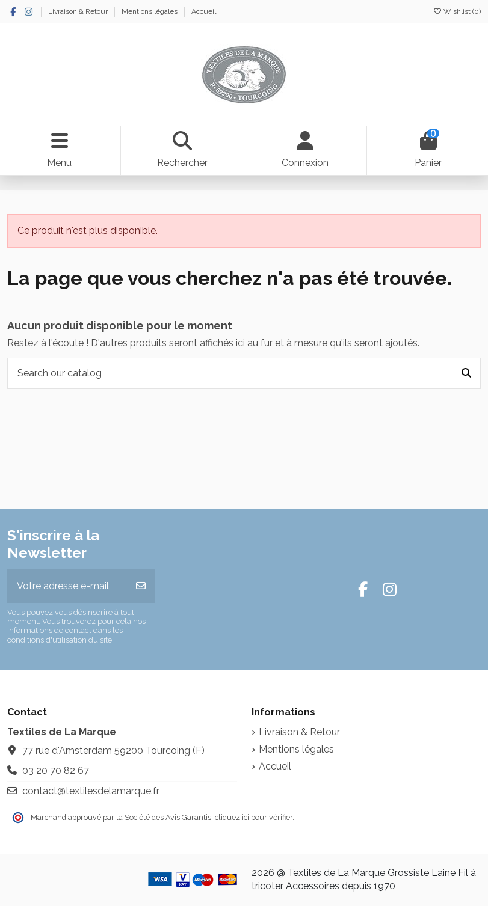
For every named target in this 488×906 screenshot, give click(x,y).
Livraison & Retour (79, 11)
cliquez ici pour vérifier (253, 817)
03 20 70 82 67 (55, 770)
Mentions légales (150, 11)
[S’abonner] (140, 586)
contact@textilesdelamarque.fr (90, 791)
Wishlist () (457, 11)
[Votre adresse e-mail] (67, 586)
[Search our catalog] (466, 373)
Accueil (203, 11)
